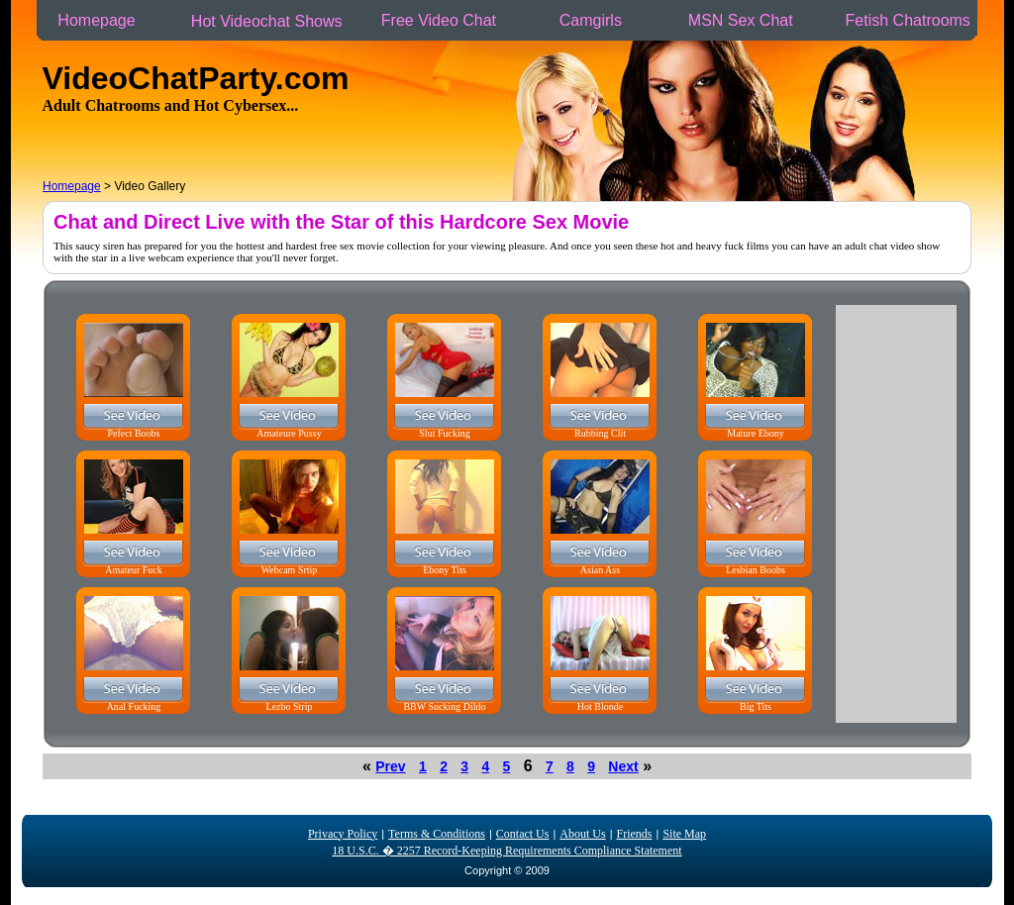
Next (623, 766)
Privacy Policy (342, 834)
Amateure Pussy (288, 433)
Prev (390, 766)
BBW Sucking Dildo (444, 706)
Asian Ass (600, 569)
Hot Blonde (600, 706)
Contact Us (523, 834)
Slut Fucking (444, 433)
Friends (635, 834)
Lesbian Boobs (755, 569)
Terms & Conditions (436, 834)
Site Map (684, 834)
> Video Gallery (114, 186)
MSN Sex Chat (740, 20)
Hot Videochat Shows (266, 21)
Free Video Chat (438, 20)
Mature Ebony (755, 433)
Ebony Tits (444, 569)
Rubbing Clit (600, 433)
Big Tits (755, 706)
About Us (582, 834)
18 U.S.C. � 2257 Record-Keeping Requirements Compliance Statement (506, 850)
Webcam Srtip (289, 569)
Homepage (96, 20)
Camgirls (590, 20)
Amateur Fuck (133, 569)
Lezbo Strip (289, 706)
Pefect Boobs (133, 433)
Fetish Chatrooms (907, 20)
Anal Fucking (134, 706)
